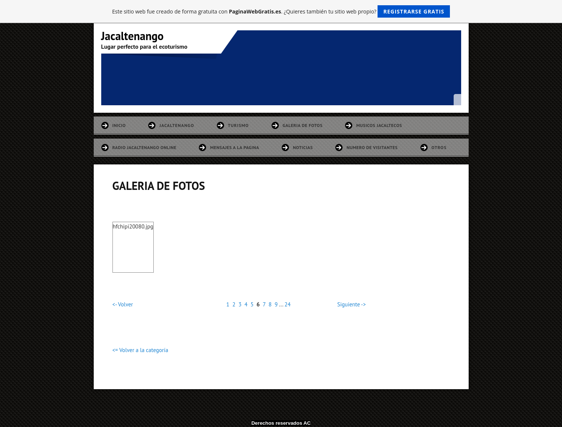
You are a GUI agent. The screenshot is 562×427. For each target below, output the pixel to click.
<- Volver (122, 304)
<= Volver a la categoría (140, 350)
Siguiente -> (351, 304)
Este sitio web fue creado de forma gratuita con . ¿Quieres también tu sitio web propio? (281, 11)
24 (288, 304)
